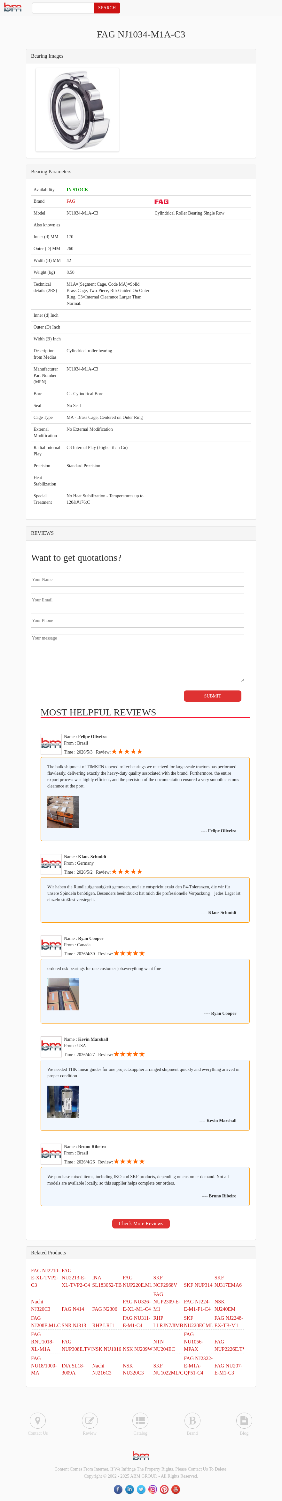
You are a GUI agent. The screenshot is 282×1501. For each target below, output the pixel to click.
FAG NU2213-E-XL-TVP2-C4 (76, 1278)
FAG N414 (73, 1309)
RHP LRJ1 (103, 1325)
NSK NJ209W (138, 1349)
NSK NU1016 (106, 1349)
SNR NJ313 (74, 1325)
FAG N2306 (104, 1309)
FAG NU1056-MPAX (193, 1342)
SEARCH (107, 7)
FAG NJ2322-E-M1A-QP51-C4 (198, 1366)
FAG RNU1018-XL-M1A (42, 1342)
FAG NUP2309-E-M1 (166, 1302)
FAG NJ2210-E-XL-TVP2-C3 (45, 1278)
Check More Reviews (141, 1223)
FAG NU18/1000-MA (44, 1366)
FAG (71, 201)
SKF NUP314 (198, 1285)
